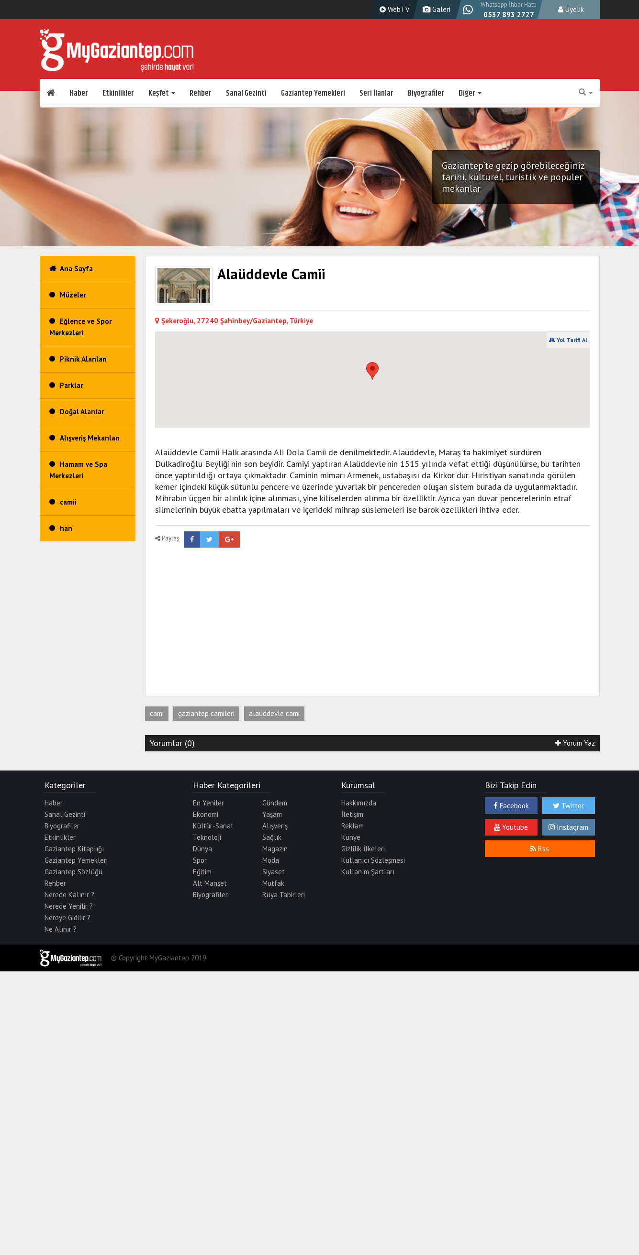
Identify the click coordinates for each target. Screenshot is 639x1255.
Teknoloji (207, 837)
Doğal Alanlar (82, 411)
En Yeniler (208, 802)
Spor (200, 860)
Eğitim (202, 871)
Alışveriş (275, 825)
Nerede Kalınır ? (69, 894)
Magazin (275, 848)
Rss (539, 848)
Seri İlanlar (376, 93)
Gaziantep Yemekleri (313, 93)
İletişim (352, 814)
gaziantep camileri (206, 713)
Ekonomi (205, 814)
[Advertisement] (257, 619)
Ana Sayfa (76, 268)
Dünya (202, 848)
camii (68, 501)
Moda (270, 860)
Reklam (352, 825)
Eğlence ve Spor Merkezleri (80, 327)
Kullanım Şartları (367, 871)
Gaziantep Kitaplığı (74, 848)
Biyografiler (426, 93)
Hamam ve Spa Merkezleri (78, 470)
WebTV (393, 9)
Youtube (511, 827)
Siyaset (273, 871)
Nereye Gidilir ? (67, 917)
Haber (78, 93)
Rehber (201, 93)
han (66, 528)
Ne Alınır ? (61, 929)
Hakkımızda (358, 802)
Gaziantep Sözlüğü (73, 871)
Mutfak (273, 883)
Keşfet (161, 93)
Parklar (71, 385)
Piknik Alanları (83, 358)
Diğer (470, 93)
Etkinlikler (118, 93)
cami (157, 713)
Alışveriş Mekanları (90, 437)
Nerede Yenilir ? (69, 906)
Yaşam (272, 814)
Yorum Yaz (575, 743)
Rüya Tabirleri (283, 894)
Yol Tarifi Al (568, 339)
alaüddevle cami (274, 713)
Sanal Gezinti (246, 93)
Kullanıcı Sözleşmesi (373, 860)
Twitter (568, 805)
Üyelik (571, 9)
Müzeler (73, 294)
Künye (350, 837)
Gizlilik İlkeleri (363, 848)
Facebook (511, 805)
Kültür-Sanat (213, 825)
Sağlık (271, 837)
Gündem (274, 802)
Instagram (568, 827)
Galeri (435, 9)
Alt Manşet (210, 883)
